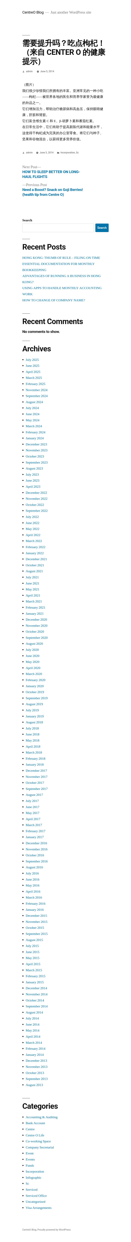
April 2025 (33, 372)
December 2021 (36, 559)
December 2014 (36, 988)
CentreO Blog (33, 12)
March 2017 (34, 825)
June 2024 (32, 414)
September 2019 (37, 698)
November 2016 (36, 849)
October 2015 (35, 928)
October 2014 (35, 1000)
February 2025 (35, 384)
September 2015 (37, 934)
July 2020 (32, 650)
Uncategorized (35, 1202)
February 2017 (35, 831)
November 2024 (36, 390)
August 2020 (34, 644)
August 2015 (34, 940)
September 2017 (37, 789)
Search (27, 220)
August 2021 (34, 571)
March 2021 (34, 601)
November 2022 (36, 499)
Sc (77, 152)
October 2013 (35, 1073)
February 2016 (35, 903)
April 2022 (33, 535)
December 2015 (36, 916)
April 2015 (33, 964)
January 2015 (35, 982)
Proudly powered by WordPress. (54, 1229)
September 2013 (37, 1079)
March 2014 (34, 1043)
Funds (30, 1165)
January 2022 (35, 553)
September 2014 (37, 1006)
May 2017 (32, 813)
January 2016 (35, 910)
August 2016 (34, 867)
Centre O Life (35, 1135)
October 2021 (35, 565)
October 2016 (35, 855)
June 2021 (32, 583)
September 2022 (37, 511)
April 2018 (33, 746)
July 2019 (32, 710)
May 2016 (32, 885)
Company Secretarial (40, 1147)
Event (29, 1153)
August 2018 (34, 722)
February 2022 (35, 547)
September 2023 (37, 462)
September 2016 (37, 861)
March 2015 (34, 970)
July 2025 (32, 360)
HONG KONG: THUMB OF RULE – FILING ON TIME (61, 258)
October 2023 (35, 456)
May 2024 (32, 420)
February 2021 (35, 607)
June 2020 (32, 656)
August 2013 (34, 1085)
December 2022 (36, 493)
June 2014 (32, 1024)
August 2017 (34, 795)
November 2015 (36, 922)
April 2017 (33, 819)
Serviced (31, 1190)
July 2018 (32, 728)
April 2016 (33, 891)
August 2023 (34, 468)
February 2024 (35, 432)
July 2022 (32, 517)
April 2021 (33, 595)
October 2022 (35, 505)
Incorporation (67, 152)
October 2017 (35, 783)
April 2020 (33, 668)
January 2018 (35, 764)
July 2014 (32, 1018)
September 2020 (37, 638)
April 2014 (33, 1036)
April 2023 (33, 486)
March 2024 (34, 426)
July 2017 (32, 801)
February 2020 (35, 680)
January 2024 (35, 438)
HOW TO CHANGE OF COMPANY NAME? (53, 300)
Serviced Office (36, 1196)
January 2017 (35, 837)
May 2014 (32, 1030)
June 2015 (32, 952)
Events (30, 1159)
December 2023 (36, 444)
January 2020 (35, 686)
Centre (30, 1129)
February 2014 (35, 1048)
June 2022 (32, 523)
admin (29, 71)
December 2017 (36, 771)
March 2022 (34, 541)
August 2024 (34, 402)
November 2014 (36, 994)
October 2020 (35, 631)
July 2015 (32, 946)
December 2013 (36, 1061)
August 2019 (34, 704)
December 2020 (36, 619)
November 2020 (36, 626)
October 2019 (35, 692)
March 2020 (34, 674)
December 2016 (36, 843)
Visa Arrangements (39, 1208)
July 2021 (32, 577)
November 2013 (36, 1067)
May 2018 (32, 740)
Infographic (33, 1177)
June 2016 (32, 879)
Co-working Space (38, 1141)
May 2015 (32, 958)
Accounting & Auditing (42, 1117)
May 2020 (32, 662)
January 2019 (35, 716)
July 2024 (32, 408)
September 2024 (37, 396)
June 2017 (32, 807)
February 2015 (35, 976)
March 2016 (34, 897)
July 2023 (32, 474)
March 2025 (34, 378)
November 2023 (36, 450)
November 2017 (36, 777)
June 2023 (32, 480)
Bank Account (35, 1123)
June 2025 (32, 366)
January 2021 (35, 613)
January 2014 (35, 1055)
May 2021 (32, 589)
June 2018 (32, 734)
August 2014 (34, 1012)
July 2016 (32, 873)
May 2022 (32, 529)
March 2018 (34, 752)
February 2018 (35, 758)
